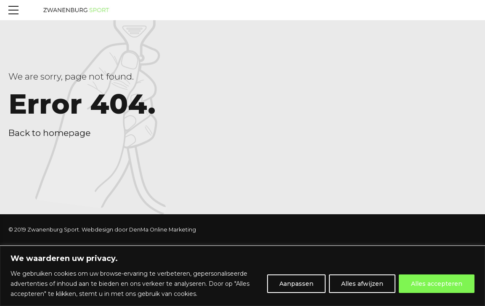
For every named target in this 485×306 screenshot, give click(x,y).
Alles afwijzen (362, 283)
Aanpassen (296, 283)
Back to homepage (49, 133)
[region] (242, 276)
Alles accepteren (436, 283)
